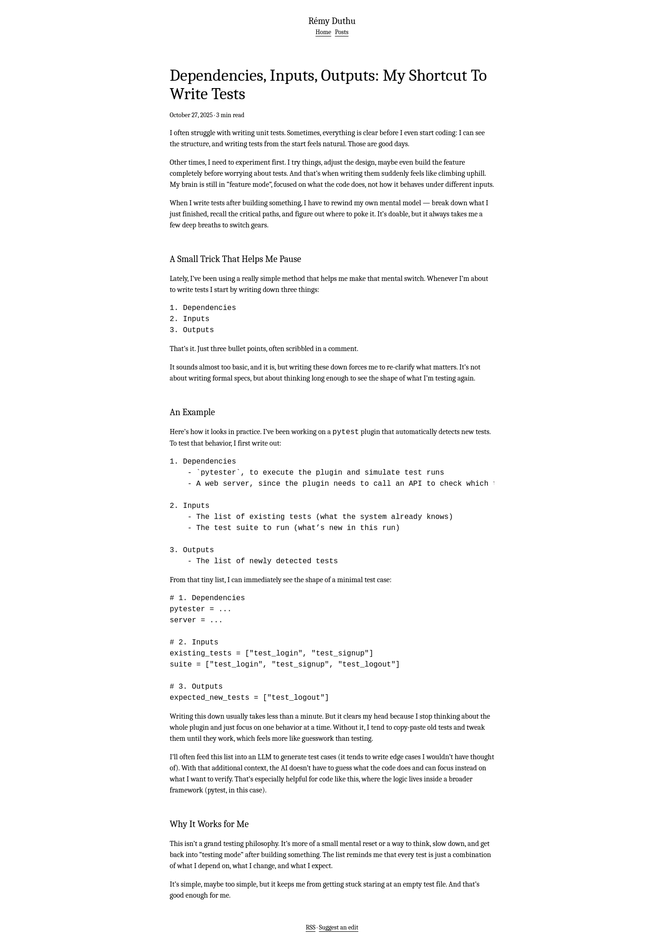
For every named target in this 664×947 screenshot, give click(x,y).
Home (323, 32)
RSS (310, 927)
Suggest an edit (338, 927)
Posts (341, 32)
